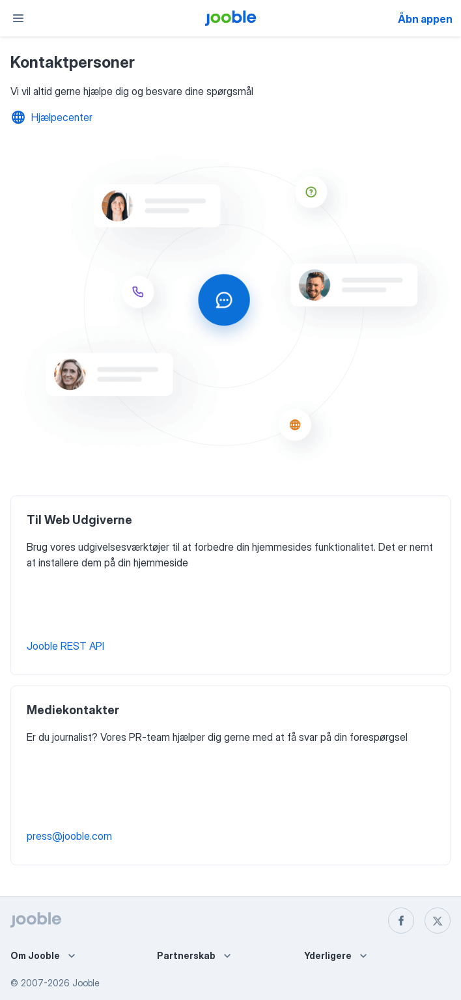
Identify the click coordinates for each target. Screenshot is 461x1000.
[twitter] (438, 921)
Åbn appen (425, 18)
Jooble (86, 982)
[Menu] (18, 18)
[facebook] (401, 921)
